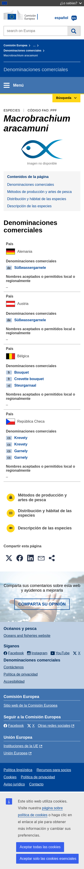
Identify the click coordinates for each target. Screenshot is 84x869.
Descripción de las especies (29, 206)
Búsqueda (73, 31)
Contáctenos (14, 667)
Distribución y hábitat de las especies (36, 199)
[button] (8, 558)
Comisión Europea (15, 45)
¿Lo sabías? (71, 3)
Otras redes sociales (54, 726)
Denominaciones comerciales (22, 50)
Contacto (36, 784)
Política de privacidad (21, 674)
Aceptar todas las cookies (40, 847)
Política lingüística (18, 770)
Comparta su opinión (42, 604)
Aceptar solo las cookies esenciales (48, 858)
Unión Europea (16, 753)
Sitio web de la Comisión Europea (30, 705)
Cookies (10, 777)
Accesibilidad (14, 681)
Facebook (14, 726)
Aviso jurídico (14, 784)
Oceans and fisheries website (27, 636)
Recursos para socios (54, 770)
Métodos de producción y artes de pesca (39, 192)
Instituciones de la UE (21, 746)
